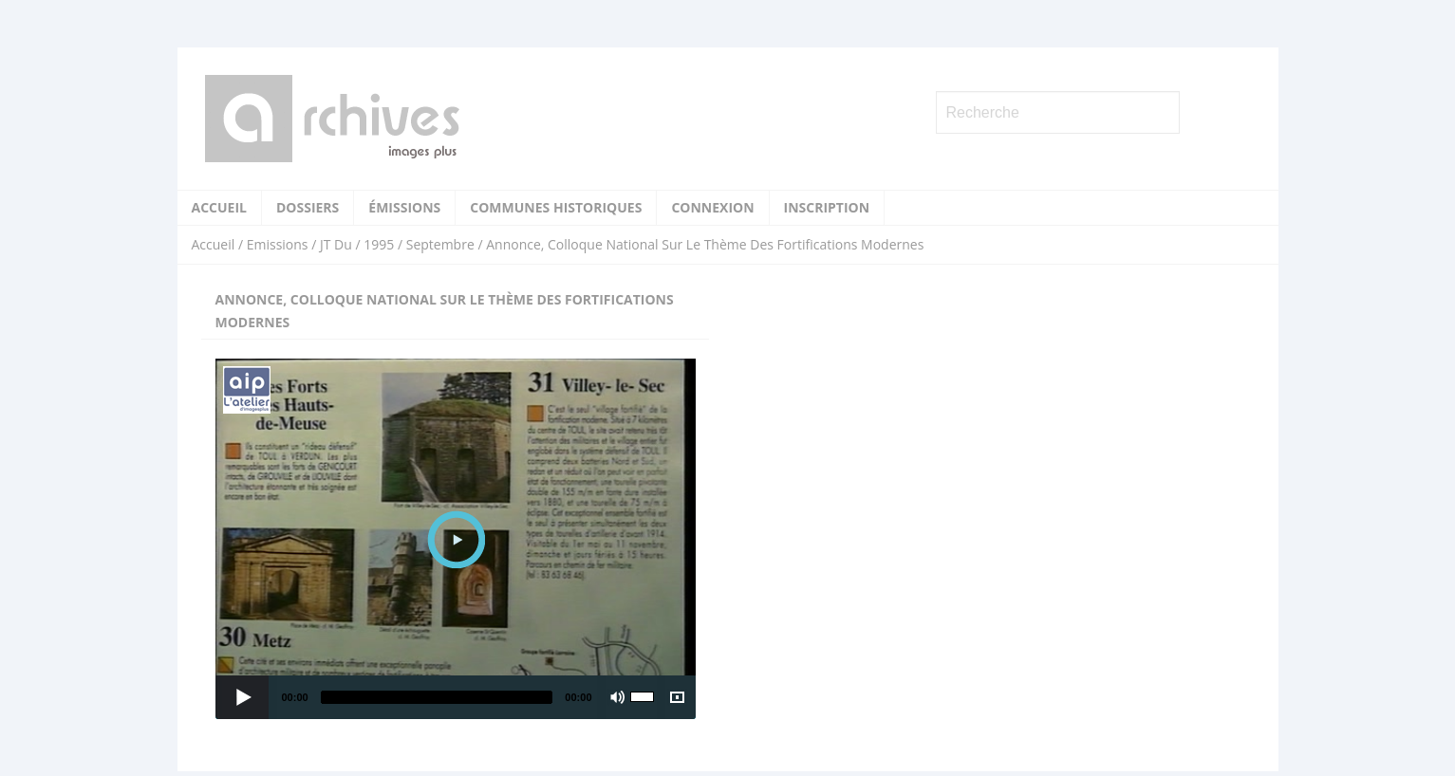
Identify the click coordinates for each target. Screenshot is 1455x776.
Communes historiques (556, 207)
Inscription (827, 207)
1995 (379, 244)
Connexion (712, 207)
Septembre (440, 244)
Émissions (404, 207)
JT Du (336, 244)
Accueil (219, 207)
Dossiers (307, 207)
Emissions (277, 244)
